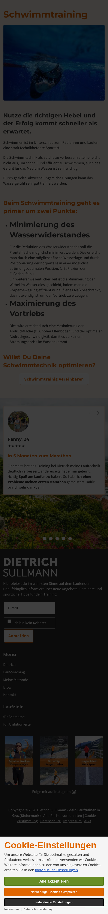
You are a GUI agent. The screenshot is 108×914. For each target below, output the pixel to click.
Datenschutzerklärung (38, 909)
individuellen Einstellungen (56, 870)
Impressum (11, 909)
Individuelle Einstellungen (54, 902)
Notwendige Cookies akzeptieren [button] (54, 892)
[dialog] (54, 875)
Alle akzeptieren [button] (54, 881)
